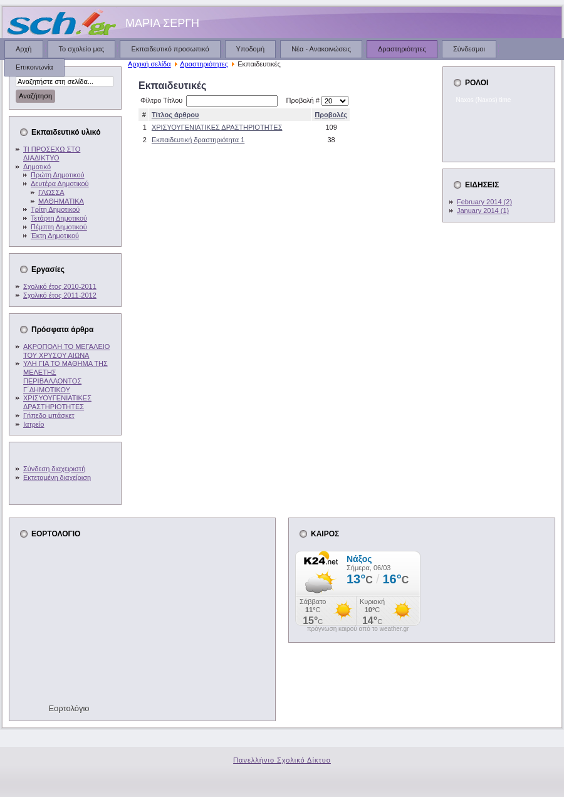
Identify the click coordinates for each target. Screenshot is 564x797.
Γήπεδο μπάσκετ (49, 415)
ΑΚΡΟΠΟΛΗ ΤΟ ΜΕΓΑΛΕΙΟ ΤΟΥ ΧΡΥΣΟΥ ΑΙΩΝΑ (66, 351)
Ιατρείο (33, 424)
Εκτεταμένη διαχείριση (57, 477)
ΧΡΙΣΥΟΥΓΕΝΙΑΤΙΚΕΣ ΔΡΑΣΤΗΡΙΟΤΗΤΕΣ (57, 402)
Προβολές (331, 114)
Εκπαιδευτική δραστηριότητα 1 (198, 139)
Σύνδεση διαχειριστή (54, 468)
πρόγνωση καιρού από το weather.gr (358, 629)
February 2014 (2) (484, 202)
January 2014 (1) (483, 210)
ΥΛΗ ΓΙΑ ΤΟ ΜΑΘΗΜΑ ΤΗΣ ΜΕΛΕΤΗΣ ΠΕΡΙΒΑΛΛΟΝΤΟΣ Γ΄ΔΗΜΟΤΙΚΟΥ (65, 376)
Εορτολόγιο (68, 708)
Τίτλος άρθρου (175, 114)
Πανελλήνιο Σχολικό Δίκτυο (282, 760)
